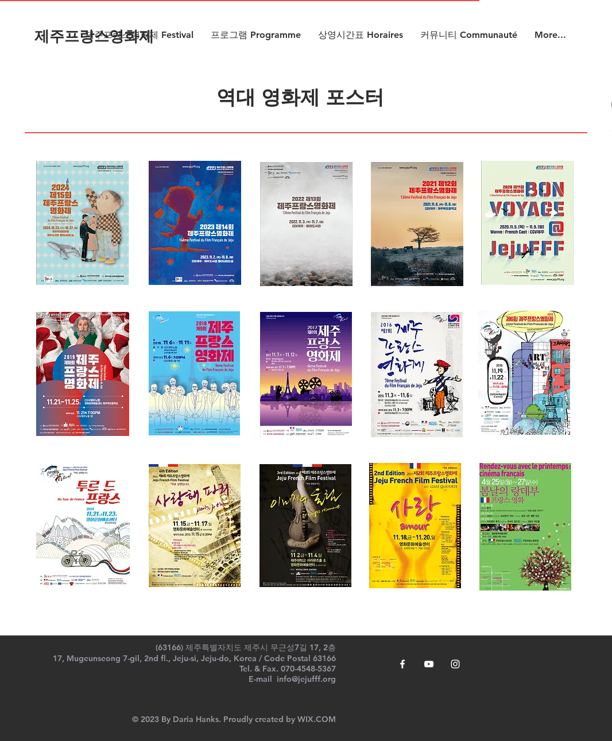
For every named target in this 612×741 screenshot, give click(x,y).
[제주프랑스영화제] (94, 37)
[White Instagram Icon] (455, 664)
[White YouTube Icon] (429, 664)
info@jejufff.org (306, 679)
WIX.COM (316, 719)
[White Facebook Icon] (402, 664)
